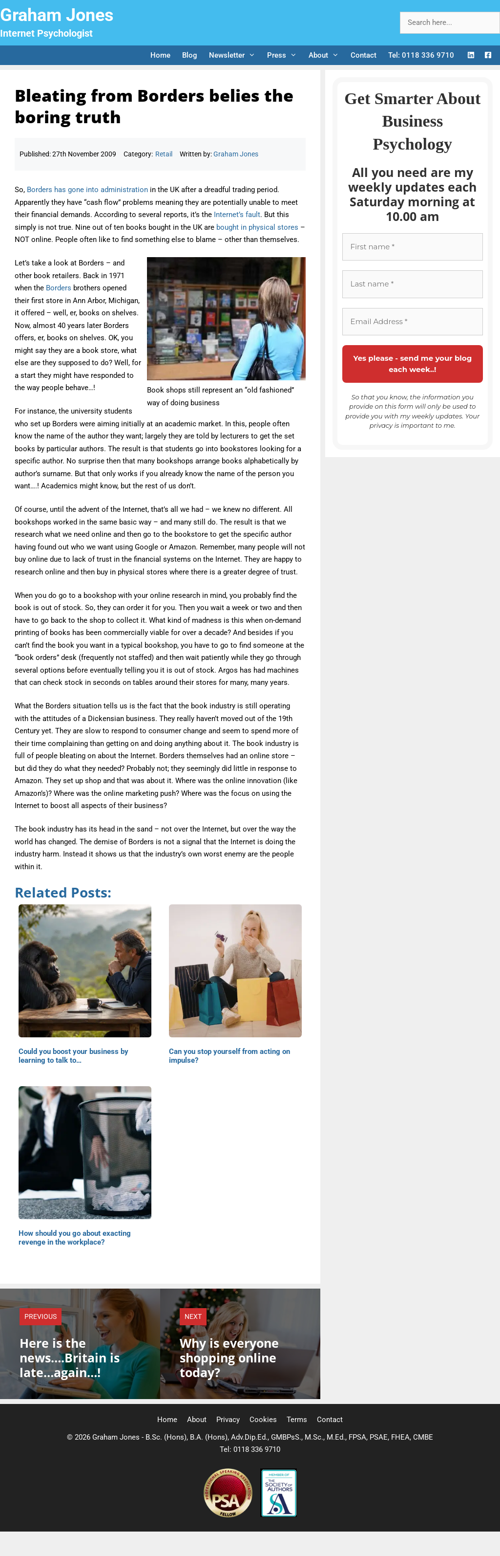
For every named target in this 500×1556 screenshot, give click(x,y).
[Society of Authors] (278, 1515)
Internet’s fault (237, 214)
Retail (163, 154)
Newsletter (235, 55)
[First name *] (412, 247)
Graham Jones (57, 15)
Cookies (263, 1419)
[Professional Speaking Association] (229, 1515)
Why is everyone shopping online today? (229, 1358)
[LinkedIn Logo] (471, 55)
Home (160, 55)
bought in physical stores (257, 227)
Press (285, 55)
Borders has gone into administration (87, 189)
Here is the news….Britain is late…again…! (70, 1358)
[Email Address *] (412, 322)
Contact (363, 55)
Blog (189, 55)
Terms (297, 1419)
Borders (58, 288)
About (327, 55)
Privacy (228, 1419)
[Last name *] (412, 284)
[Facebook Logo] (488, 55)
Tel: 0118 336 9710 (421, 55)
